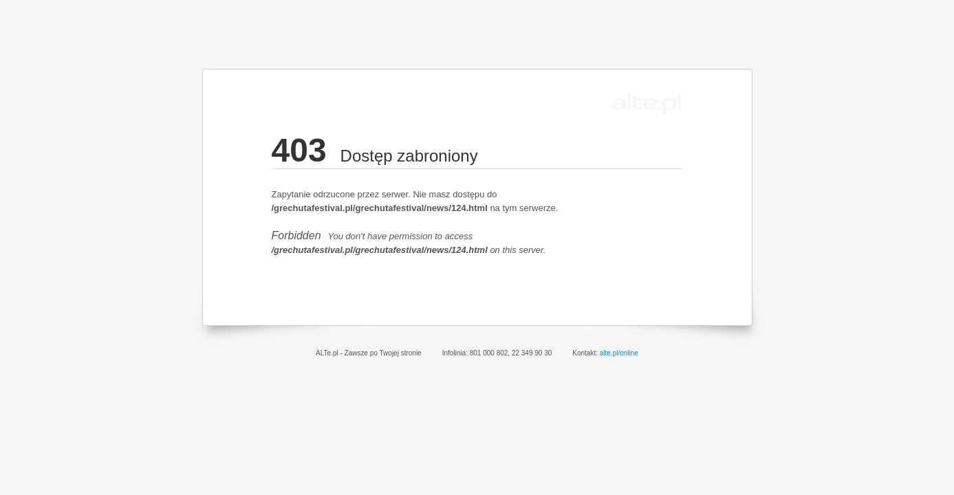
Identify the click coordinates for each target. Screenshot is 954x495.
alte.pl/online (619, 353)
